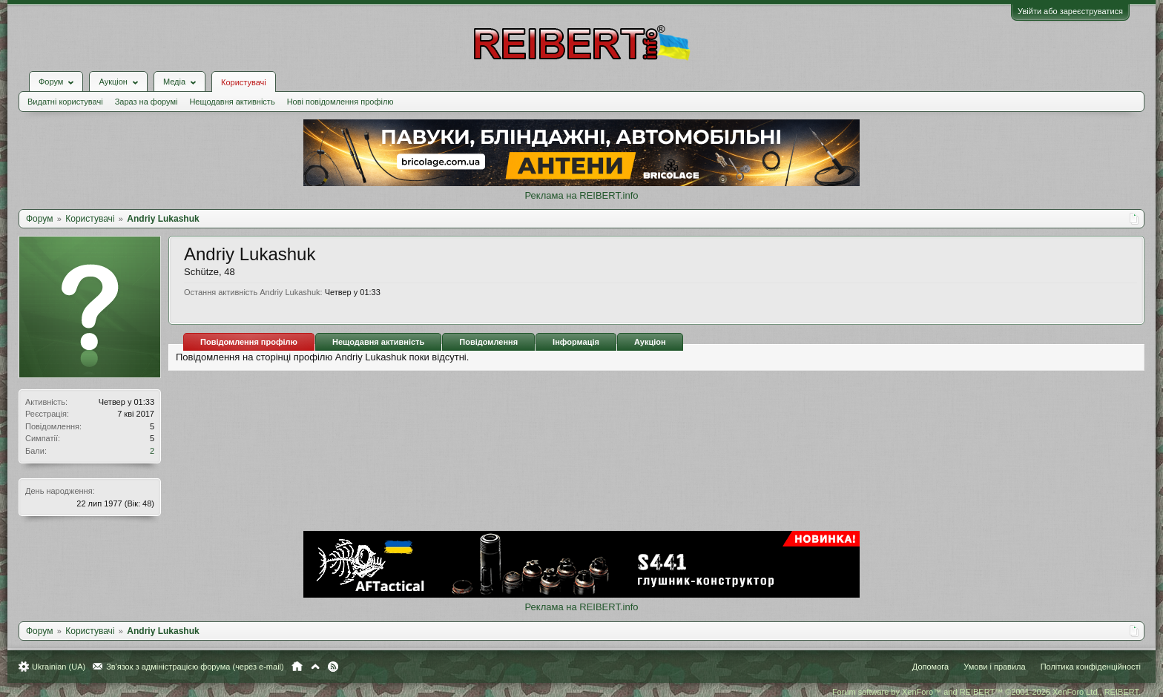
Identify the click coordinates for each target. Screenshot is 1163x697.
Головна (297, 666)
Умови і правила (994, 666)
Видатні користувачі (65, 101)
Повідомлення (488, 341)
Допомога (930, 666)
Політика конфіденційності (1091, 666)
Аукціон (650, 341)
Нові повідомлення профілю (340, 101)
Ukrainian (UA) (58, 666)
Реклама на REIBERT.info (581, 195)
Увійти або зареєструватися (1070, 11)
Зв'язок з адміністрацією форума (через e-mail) (195, 666)
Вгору (315, 666)
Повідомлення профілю (248, 341)
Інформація (576, 341)
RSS (333, 666)
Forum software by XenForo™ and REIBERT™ (986, 691)
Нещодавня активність (231, 101)
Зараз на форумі (146, 101)
